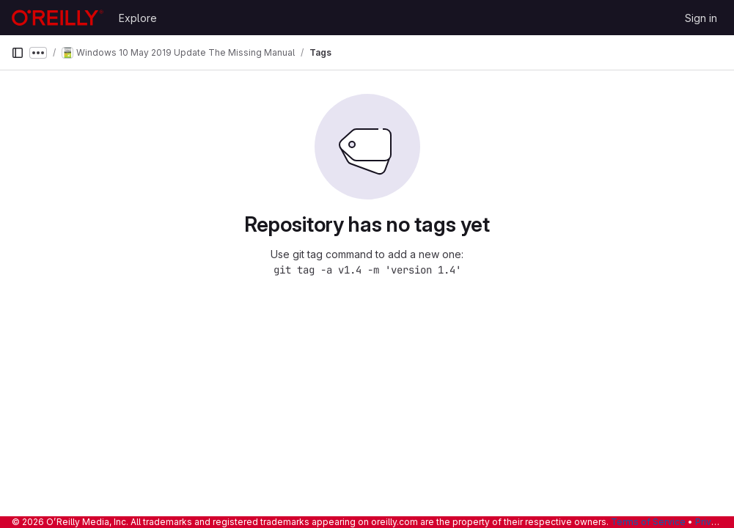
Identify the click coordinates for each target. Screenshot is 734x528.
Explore (138, 18)
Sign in (701, 18)
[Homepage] (57, 17)
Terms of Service (648, 521)
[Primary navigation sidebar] (17, 53)
